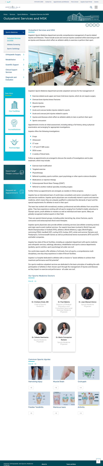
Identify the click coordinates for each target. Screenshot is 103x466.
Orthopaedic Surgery (13, 55)
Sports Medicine (22, 14)
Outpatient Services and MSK (14, 39)
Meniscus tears (59, 407)
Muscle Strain (58, 382)
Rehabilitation (11, 60)
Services (12, 14)
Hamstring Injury (35, 382)
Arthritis (81, 407)
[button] (91, 7)
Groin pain (82, 382)
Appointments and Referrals (61, 2)
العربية (8, 2)
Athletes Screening (13, 44)
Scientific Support (12, 65)
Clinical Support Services (11, 71)
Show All (30, 281)
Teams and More (71, 464)
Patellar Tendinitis (35, 407)
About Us (44, 464)
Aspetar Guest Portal (86, 2)
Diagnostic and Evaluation (11, 78)
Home (6, 14)
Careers (96, 2)
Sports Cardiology (13, 49)
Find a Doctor (74, 2)
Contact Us (48, 2)
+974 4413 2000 (38, 2)
